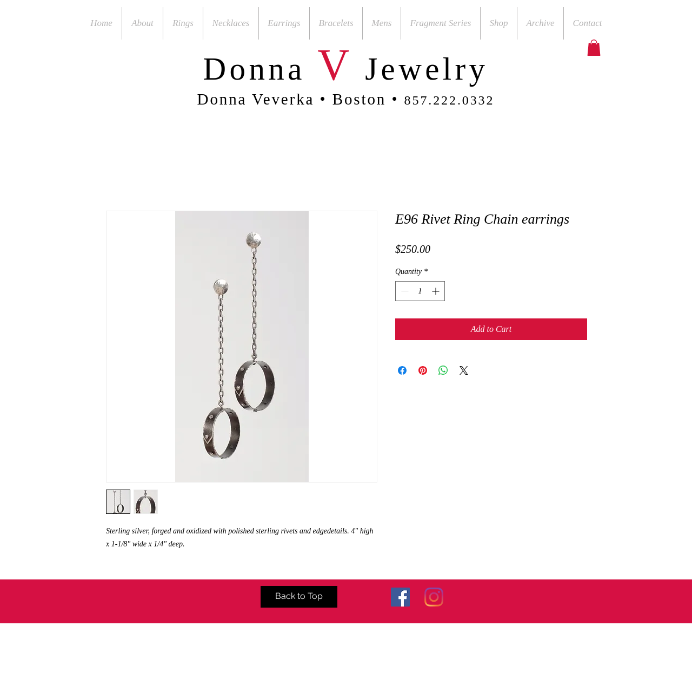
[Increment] (436, 291)
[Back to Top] (299, 597)
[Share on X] (463, 370)
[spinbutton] (420, 291)
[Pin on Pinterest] (422, 370)
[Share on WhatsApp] (443, 370)
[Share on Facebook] (402, 370)
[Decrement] (403, 291)
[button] (594, 48)
